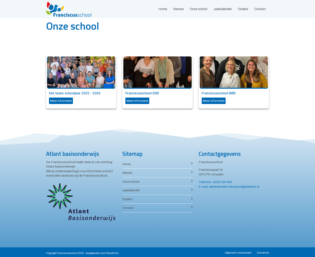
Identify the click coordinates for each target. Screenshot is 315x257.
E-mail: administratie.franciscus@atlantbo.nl (229, 186)
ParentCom (112, 253)
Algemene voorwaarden (238, 252)
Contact (260, 9)
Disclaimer (263, 252)
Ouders (243, 9)
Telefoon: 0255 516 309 (215, 182)
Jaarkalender (222, 9)
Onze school (198, 9)
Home (162, 9)
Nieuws (178, 9)
